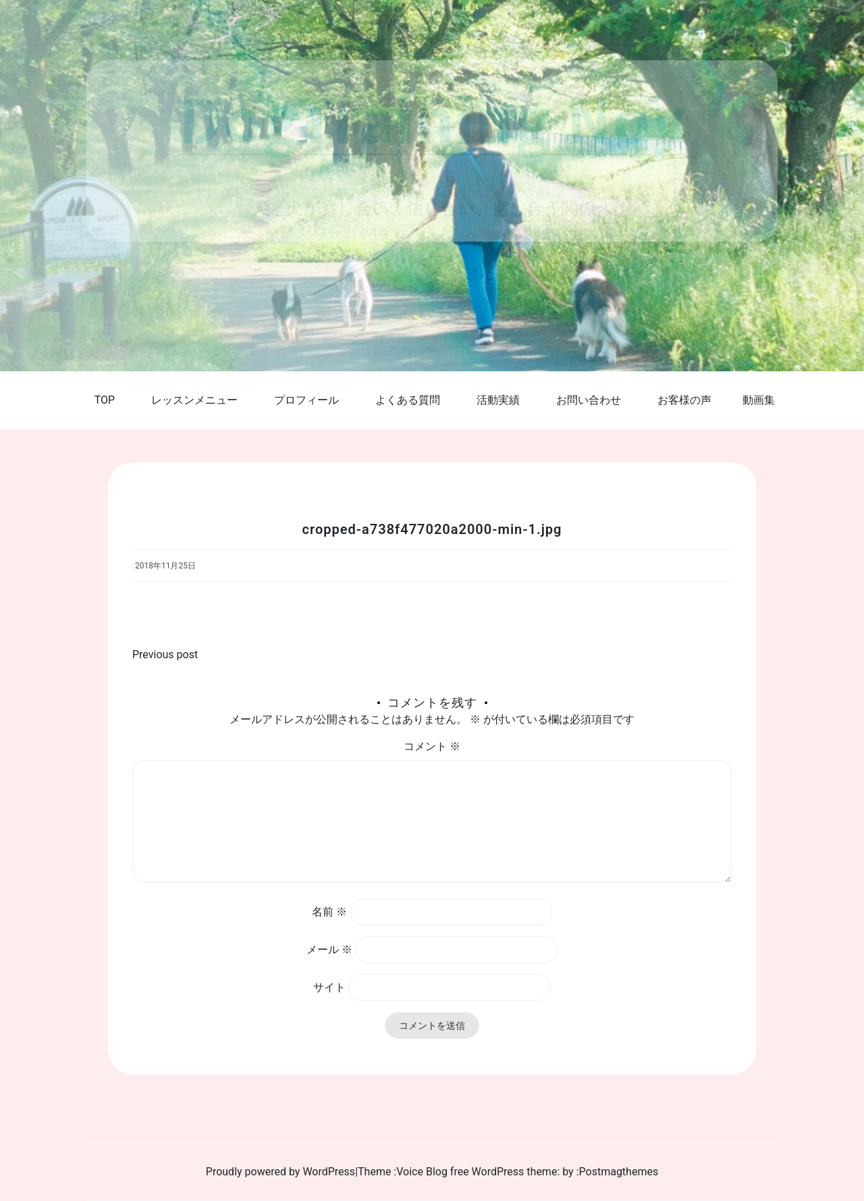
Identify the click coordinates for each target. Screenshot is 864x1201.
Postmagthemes (619, 1171)
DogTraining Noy (432, 118)
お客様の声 (684, 400)
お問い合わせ (588, 400)
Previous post (165, 654)
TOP (104, 400)
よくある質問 (407, 400)
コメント (432, 746)
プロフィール (306, 400)
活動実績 (498, 400)
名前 (329, 911)
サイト (329, 987)
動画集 (758, 400)
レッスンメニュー (194, 400)
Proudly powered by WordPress (280, 1171)
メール (329, 949)
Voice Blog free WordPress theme (476, 1171)
